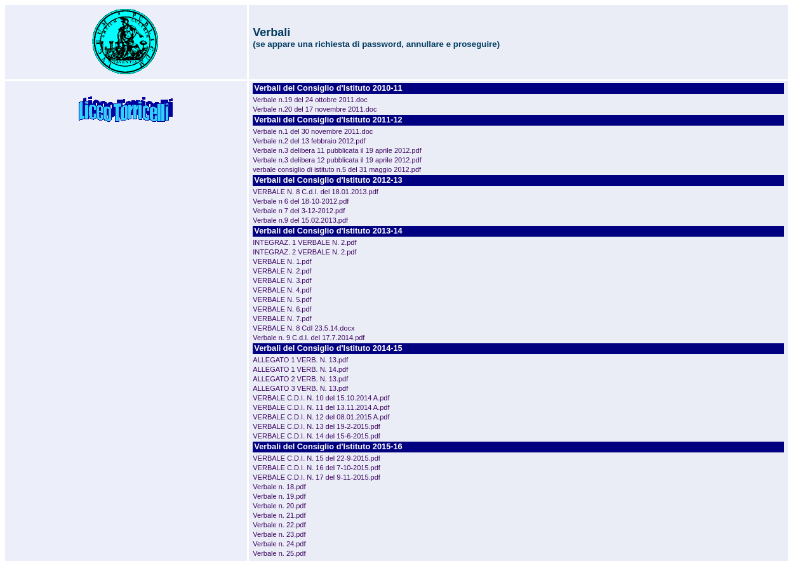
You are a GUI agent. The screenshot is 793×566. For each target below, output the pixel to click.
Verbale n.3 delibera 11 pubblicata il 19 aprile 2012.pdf (337, 150)
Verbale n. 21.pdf (279, 515)
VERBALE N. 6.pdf (282, 309)
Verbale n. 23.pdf (279, 534)
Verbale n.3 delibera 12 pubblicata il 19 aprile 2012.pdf (337, 160)
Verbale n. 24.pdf (279, 544)
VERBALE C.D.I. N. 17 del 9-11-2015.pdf (316, 477)
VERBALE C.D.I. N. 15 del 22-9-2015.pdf (316, 458)
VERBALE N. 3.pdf (282, 280)
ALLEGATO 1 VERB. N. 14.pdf (300, 369)
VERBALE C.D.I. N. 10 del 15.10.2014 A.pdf (321, 398)
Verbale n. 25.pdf (279, 553)
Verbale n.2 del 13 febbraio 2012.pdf (309, 141)
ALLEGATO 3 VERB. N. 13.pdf (300, 388)
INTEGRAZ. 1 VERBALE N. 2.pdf (304, 242)
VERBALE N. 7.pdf (282, 318)
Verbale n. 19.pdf (279, 496)
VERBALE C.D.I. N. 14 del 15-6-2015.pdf (316, 436)
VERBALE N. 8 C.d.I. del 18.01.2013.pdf (315, 191)
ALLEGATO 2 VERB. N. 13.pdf (300, 379)
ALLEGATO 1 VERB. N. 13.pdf (300, 360)
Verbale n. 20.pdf (279, 506)
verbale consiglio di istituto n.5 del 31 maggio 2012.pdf (337, 169)
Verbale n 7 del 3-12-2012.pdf (299, 210)
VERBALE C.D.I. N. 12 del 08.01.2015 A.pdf (321, 417)
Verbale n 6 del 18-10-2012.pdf (301, 201)
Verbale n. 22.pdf (279, 525)
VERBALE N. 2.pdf (282, 271)
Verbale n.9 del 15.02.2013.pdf (300, 220)
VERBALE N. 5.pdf (282, 299)
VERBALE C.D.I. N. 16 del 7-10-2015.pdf (316, 467)
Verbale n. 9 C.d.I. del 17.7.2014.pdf (308, 337)
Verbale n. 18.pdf (279, 486)
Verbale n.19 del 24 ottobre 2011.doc (310, 99)
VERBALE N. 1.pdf (282, 261)
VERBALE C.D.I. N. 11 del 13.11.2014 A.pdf (321, 407)
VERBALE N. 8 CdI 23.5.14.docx (303, 328)
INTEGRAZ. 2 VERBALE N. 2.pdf (304, 252)
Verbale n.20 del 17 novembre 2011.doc (315, 109)
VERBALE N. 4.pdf (282, 290)
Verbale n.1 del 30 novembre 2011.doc (313, 131)
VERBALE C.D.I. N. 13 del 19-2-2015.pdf (316, 426)
